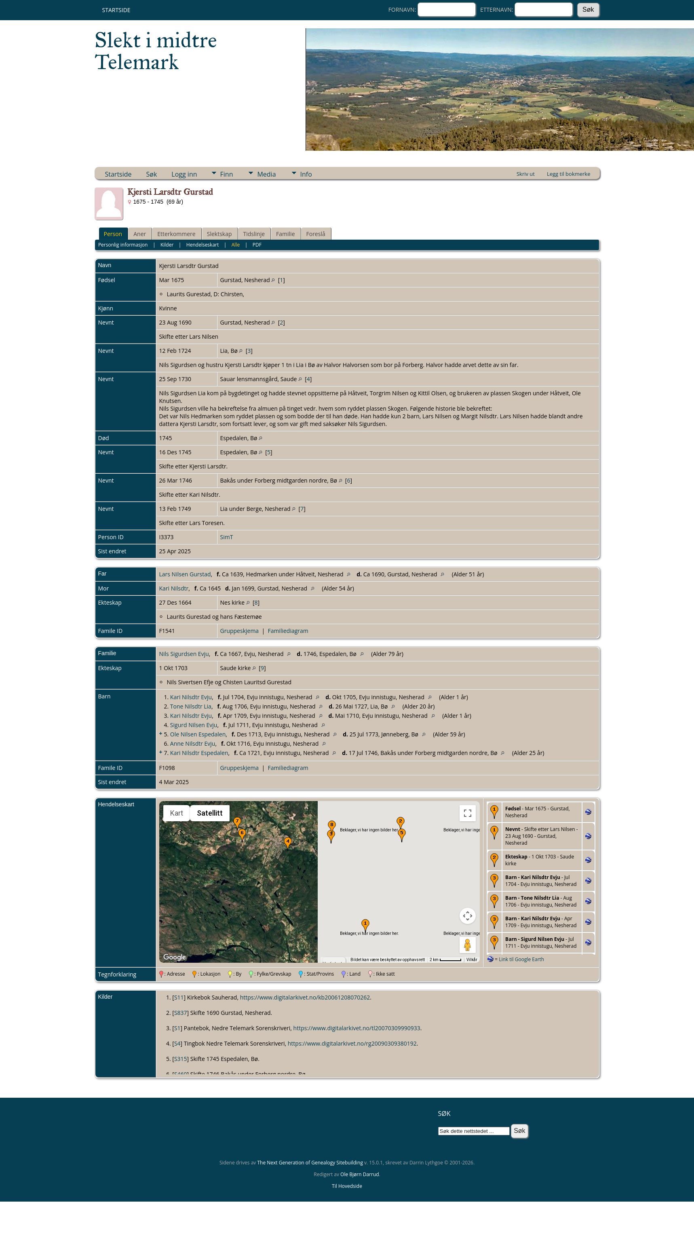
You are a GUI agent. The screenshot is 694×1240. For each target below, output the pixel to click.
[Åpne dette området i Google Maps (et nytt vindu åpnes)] (174, 957)
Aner (139, 234)
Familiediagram (288, 631)
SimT (226, 537)
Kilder (166, 244)
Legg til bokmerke (569, 173)
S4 (177, 1043)
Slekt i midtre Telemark (156, 51)
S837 (180, 1012)
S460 (180, 1074)
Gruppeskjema (239, 631)
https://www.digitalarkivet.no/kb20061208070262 (305, 997)
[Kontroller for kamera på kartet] (468, 916)
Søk (151, 174)
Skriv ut (526, 173)
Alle (236, 244)
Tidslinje (254, 234)
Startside (116, 10)
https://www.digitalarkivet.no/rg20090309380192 (352, 1043)
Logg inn (184, 174)
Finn (226, 174)
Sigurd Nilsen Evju (193, 725)
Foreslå (315, 234)
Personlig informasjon (123, 244)
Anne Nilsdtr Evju (192, 743)
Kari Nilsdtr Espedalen (199, 753)
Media (266, 174)
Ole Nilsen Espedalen (198, 734)
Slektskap (219, 234)
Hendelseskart (202, 244)
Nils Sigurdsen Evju (184, 654)
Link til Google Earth (521, 959)
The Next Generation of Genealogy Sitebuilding (310, 1162)
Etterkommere (176, 234)
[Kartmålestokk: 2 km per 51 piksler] (445, 960)
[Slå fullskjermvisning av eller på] (468, 813)
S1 (177, 1028)
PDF (257, 244)
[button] (365, 926)
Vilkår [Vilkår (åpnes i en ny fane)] (471, 959)
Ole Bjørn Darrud (359, 1174)
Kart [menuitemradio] (176, 813)
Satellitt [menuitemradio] (210, 813)
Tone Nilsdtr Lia (190, 706)
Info (306, 174)
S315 (180, 1059)
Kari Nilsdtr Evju (191, 697)
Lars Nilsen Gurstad (185, 574)
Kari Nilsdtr (174, 588)
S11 (179, 997)
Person (113, 234)
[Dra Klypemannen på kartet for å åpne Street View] (468, 945)
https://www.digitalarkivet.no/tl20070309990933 (356, 1028)
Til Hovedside (347, 1186)
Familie (285, 234)
